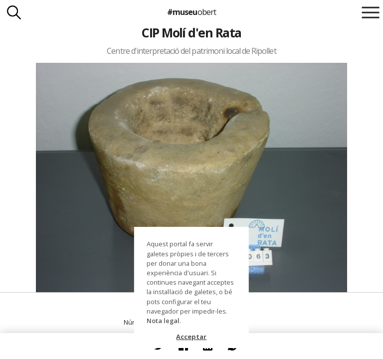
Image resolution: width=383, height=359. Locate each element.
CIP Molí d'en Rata (191, 32)
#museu (191, 11)
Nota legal (163, 320)
